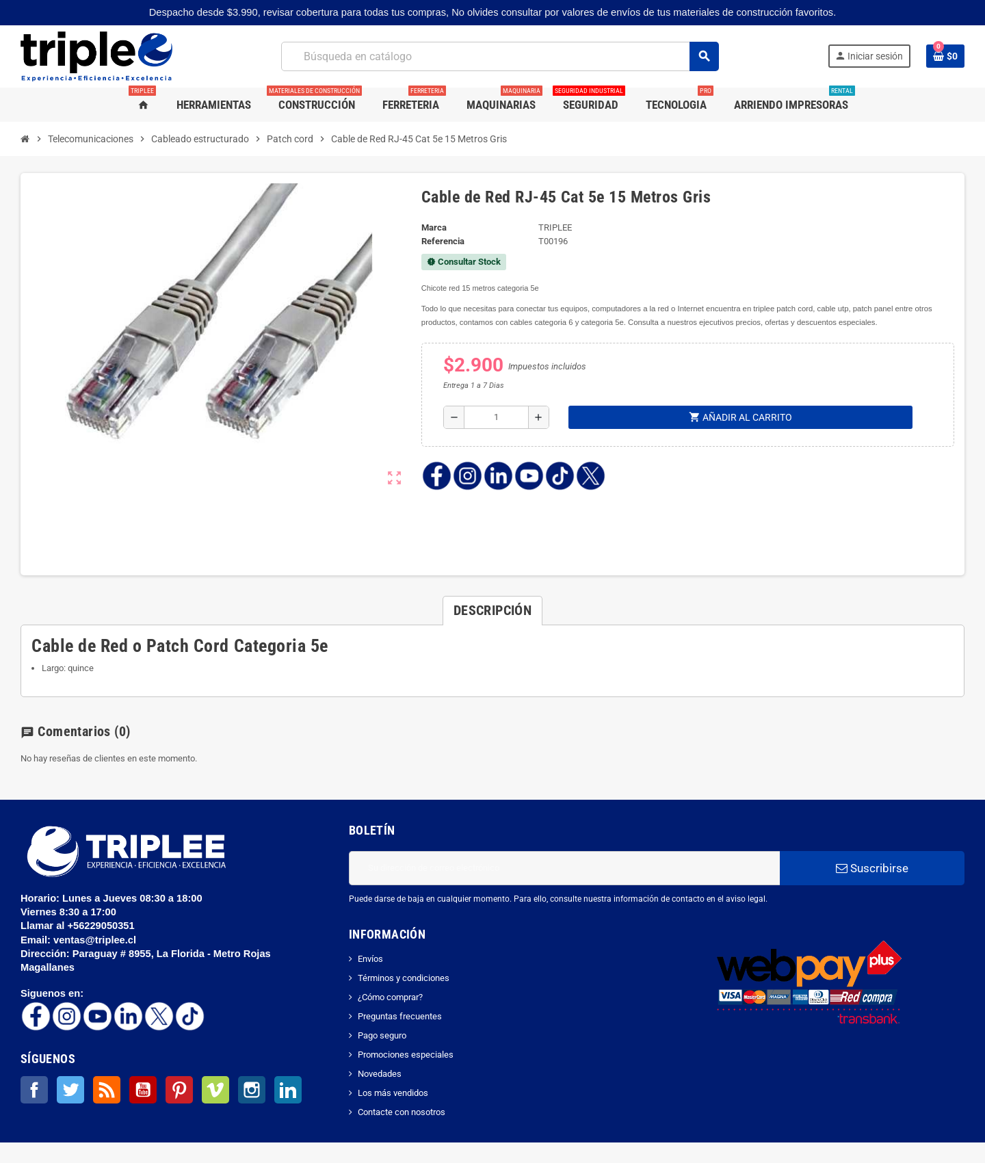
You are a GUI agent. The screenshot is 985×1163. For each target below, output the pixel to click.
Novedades (380, 1074)
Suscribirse (872, 868)
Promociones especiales (406, 1054)
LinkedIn (288, 1089)
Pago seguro (382, 1035)
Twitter (70, 1089)
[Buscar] (499, 56)
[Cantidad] (496, 417)
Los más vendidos (393, 1093)
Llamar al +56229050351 (79, 925)
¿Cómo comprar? (390, 997)
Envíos (370, 959)
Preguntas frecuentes (400, 1016)
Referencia (442, 241)
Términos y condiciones (403, 978)
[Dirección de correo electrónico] (564, 868)
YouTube (143, 1089)
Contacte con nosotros (401, 1112)
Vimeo (215, 1089)
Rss (106, 1089)
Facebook (34, 1089)
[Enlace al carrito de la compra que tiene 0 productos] (945, 56)
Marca (434, 227)
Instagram (251, 1089)
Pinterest (179, 1089)
